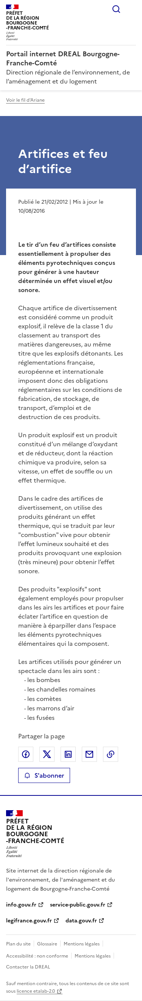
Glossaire (47, 944)
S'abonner (44, 775)
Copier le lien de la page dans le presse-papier (110, 754)
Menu (131, 9)
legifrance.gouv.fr (29, 921)
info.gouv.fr (21, 905)
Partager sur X (47, 754)
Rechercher (116, 9)
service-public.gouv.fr (77, 905)
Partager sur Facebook (25, 754)
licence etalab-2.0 (36, 991)
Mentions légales (82, 944)
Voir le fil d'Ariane (25, 100)
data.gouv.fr (81, 921)
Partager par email (89, 754)
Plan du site (18, 944)
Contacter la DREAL (28, 967)
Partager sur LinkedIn (68, 754)
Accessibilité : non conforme (37, 956)
